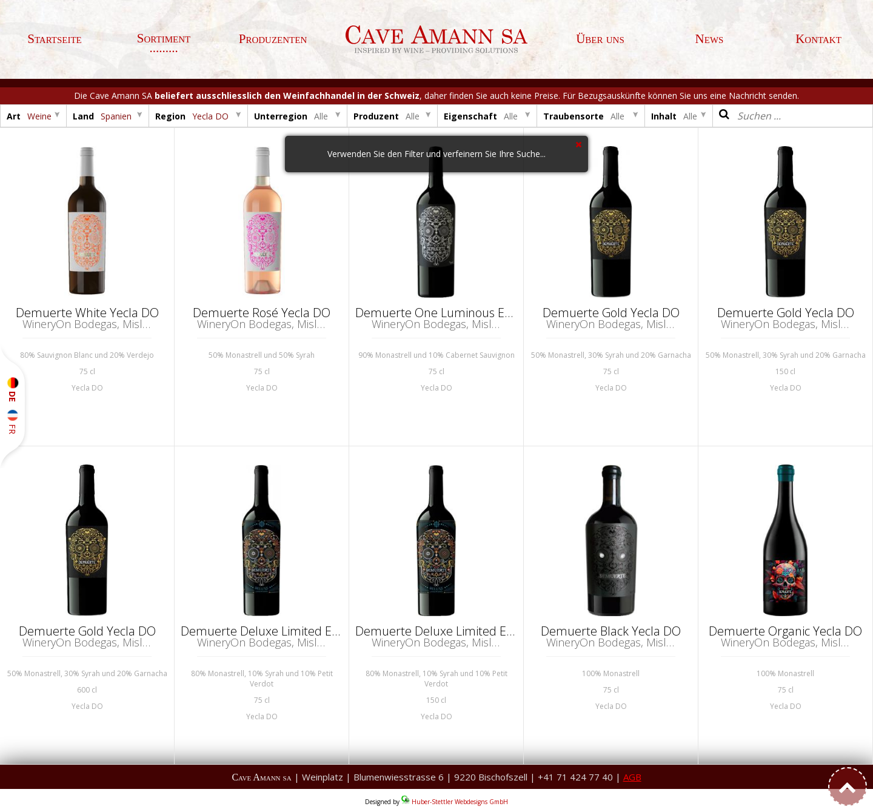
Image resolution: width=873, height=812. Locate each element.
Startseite (54, 39)
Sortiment (163, 38)
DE (12, 389)
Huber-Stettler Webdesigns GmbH (460, 801)
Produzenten (273, 39)
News (709, 39)
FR (12, 422)
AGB (632, 777)
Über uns (600, 39)
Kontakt (818, 39)
